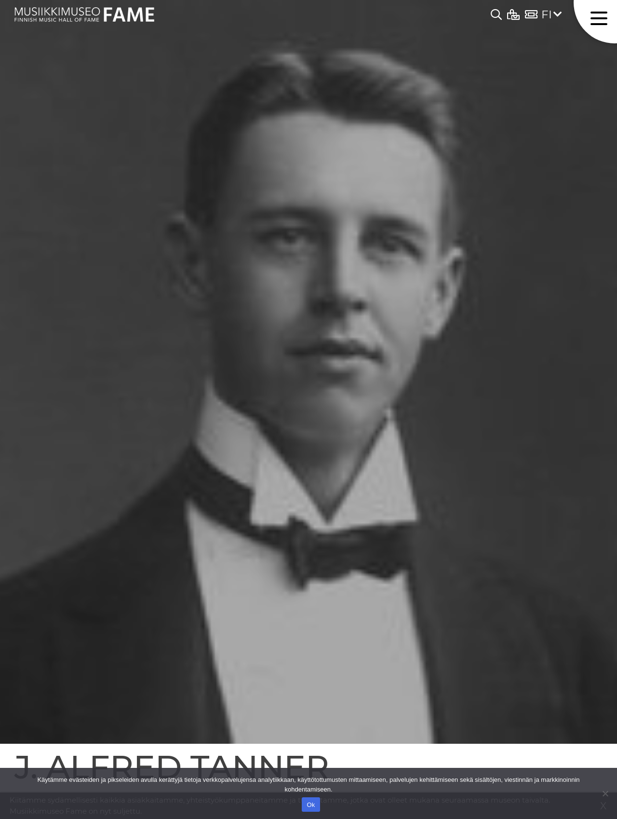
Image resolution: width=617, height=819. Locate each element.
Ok (311, 804)
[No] (605, 793)
